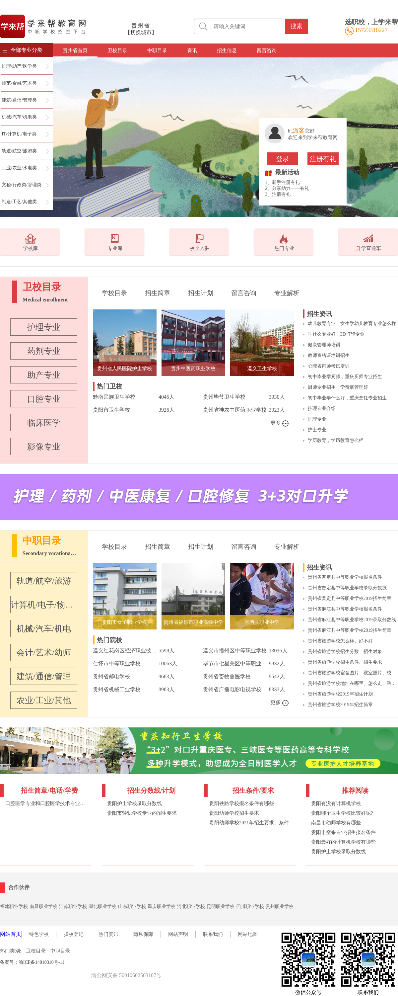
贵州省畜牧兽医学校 (227, 676)
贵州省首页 (75, 50)
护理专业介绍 (322, 408)
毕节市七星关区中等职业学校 (236, 663)
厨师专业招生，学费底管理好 (338, 387)
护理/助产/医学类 (19, 66)
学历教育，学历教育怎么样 (336, 440)
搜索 (296, 26)
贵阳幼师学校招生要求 (234, 813)
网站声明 (178, 934)
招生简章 (157, 293)
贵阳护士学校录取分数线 (134, 803)
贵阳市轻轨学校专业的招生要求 (142, 813)
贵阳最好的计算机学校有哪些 (343, 842)
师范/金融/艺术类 (19, 83)
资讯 (192, 50)
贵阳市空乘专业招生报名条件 (343, 832)
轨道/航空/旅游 (44, 580)
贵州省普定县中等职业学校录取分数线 (347, 587)
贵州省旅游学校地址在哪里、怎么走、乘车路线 (353, 683)
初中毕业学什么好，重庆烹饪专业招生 (347, 397)
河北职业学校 (191, 906)
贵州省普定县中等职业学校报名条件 (345, 577)
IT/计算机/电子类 (19, 133)
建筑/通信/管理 (44, 676)
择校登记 (74, 934)
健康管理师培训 (324, 344)
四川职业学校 (250, 906)
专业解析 (286, 293)
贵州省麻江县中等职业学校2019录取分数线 (352, 619)
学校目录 (114, 293)
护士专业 (317, 429)
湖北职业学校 (102, 906)
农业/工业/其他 (44, 700)
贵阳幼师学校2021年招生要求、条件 (249, 822)
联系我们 (213, 934)
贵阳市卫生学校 (111, 410)
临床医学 (43, 422)
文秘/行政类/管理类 (21, 184)
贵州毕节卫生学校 (224, 397)
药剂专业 (43, 351)
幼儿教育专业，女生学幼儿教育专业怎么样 (352, 323)
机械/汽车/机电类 (19, 117)
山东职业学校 (132, 906)
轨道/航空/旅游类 (19, 150)
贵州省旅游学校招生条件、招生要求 (345, 662)
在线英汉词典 (121, 962)
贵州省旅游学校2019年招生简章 (340, 704)
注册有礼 (323, 158)
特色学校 (39, 934)
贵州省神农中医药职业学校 (235, 410)
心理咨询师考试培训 (329, 366)
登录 (282, 158)
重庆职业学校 (161, 906)
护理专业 (43, 327)
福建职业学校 (14, 906)
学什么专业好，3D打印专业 (336, 334)
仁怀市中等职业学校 (117, 663)
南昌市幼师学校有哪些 (336, 822)
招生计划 (200, 293)
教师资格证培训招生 (329, 355)
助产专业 (43, 375)
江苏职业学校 (73, 906)
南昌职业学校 (43, 906)
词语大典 (98, 962)
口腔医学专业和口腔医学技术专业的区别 (46, 803)
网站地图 (248, 934)
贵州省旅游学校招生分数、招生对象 (345, 651)
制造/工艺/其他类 (19, 201)
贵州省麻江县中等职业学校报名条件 (345, 609)
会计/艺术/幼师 (44, 652)
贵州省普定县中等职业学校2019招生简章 (349, 598)
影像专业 (43, 446)
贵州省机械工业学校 (117, 689)
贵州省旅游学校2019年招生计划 (340, 694)
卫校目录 (117, 50)
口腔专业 (43, 398)
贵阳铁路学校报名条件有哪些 (241, 803)
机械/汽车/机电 (44, 628)
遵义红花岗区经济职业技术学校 (126, 650)
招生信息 (227, 50)
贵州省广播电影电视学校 (232, 689)
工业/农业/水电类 (19, 167)
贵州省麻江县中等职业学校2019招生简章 (349, 630)
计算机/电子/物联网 (44, 604)
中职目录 (157, 50)
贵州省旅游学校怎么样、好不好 (340, 640)
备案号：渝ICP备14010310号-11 (32, 962)
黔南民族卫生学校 (114, 397)
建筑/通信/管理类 (19, 100)
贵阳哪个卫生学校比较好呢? (342, 813)
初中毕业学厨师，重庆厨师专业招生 (345, 376)
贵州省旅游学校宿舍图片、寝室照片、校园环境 (353, 672)
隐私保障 (143, 934)
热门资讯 (108, 934)
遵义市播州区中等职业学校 (235, 650)
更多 (279, 423)
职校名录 (78, 962)
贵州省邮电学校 (111, 676)
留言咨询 (267, 50)
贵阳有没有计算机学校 (336, 803)
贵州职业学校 (280, 906)
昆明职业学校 (220, 906)
